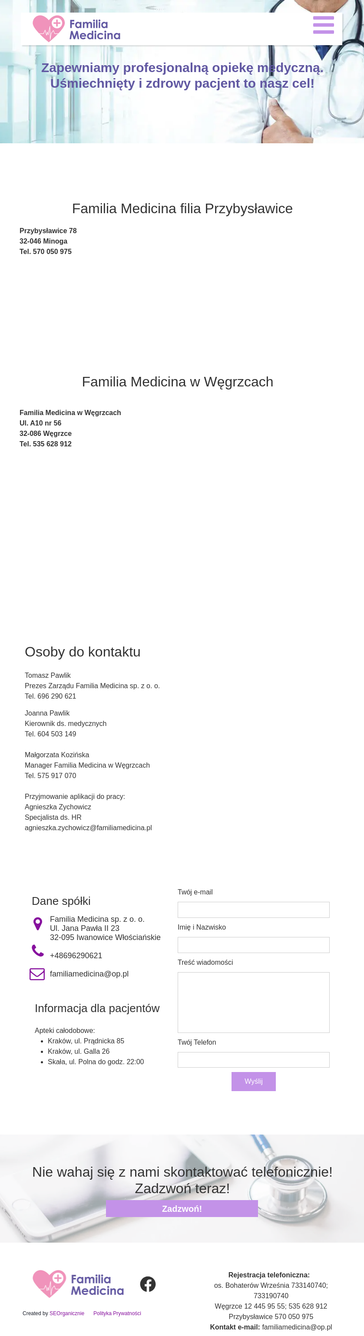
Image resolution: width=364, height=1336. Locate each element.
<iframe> (182, 340)
